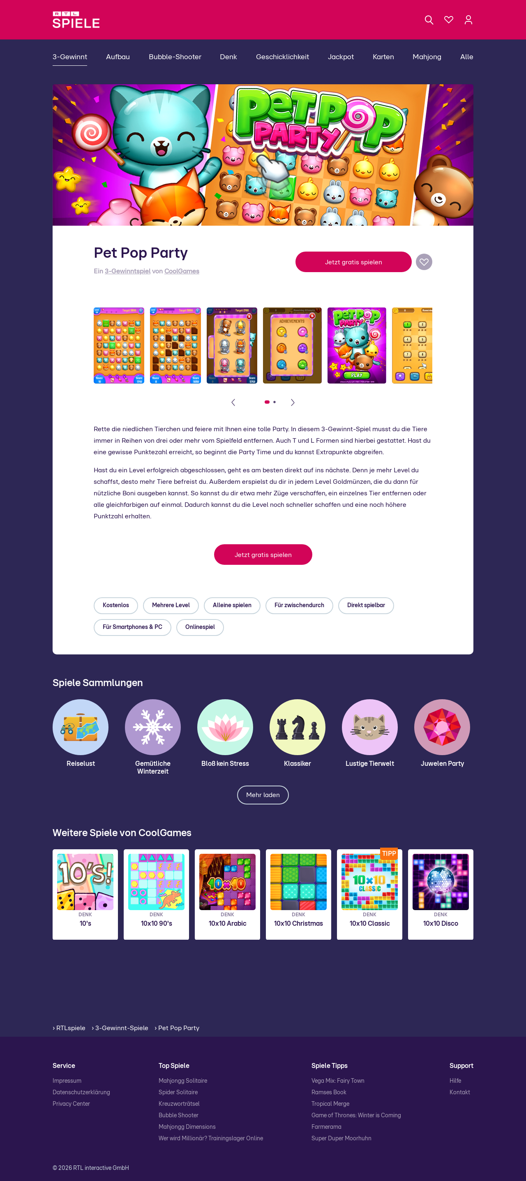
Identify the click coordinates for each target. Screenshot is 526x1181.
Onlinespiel (200, 627)
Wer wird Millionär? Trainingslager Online (211, 1139)
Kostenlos (116, 605)
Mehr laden (263, 795)
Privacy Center (71, 1104)
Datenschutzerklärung (81, 1092)
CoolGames (181, 271)
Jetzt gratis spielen (353, 262)
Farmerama (326, 1127)
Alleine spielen (232, 605)
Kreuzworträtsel (179, 1104)
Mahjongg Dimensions (187, 1127)
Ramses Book (328, 1092)
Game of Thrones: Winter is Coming (356, 1116)
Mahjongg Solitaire (183, 1081)
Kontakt (460, 1092)
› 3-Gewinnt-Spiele (120, 1028)
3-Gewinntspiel (127, 271)
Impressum (67, 1081)
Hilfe (455, 1081)
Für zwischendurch (299, 605)
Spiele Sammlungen (98, 683)
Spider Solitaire (178, 1092)
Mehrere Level (171, 605)
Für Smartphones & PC (132, 627)
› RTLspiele (69, 1028)
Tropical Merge (330, 1104)
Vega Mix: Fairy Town (338, 1081)
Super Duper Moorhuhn (341, 1139)
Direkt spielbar (366, 605)
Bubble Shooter (178, 1116)
